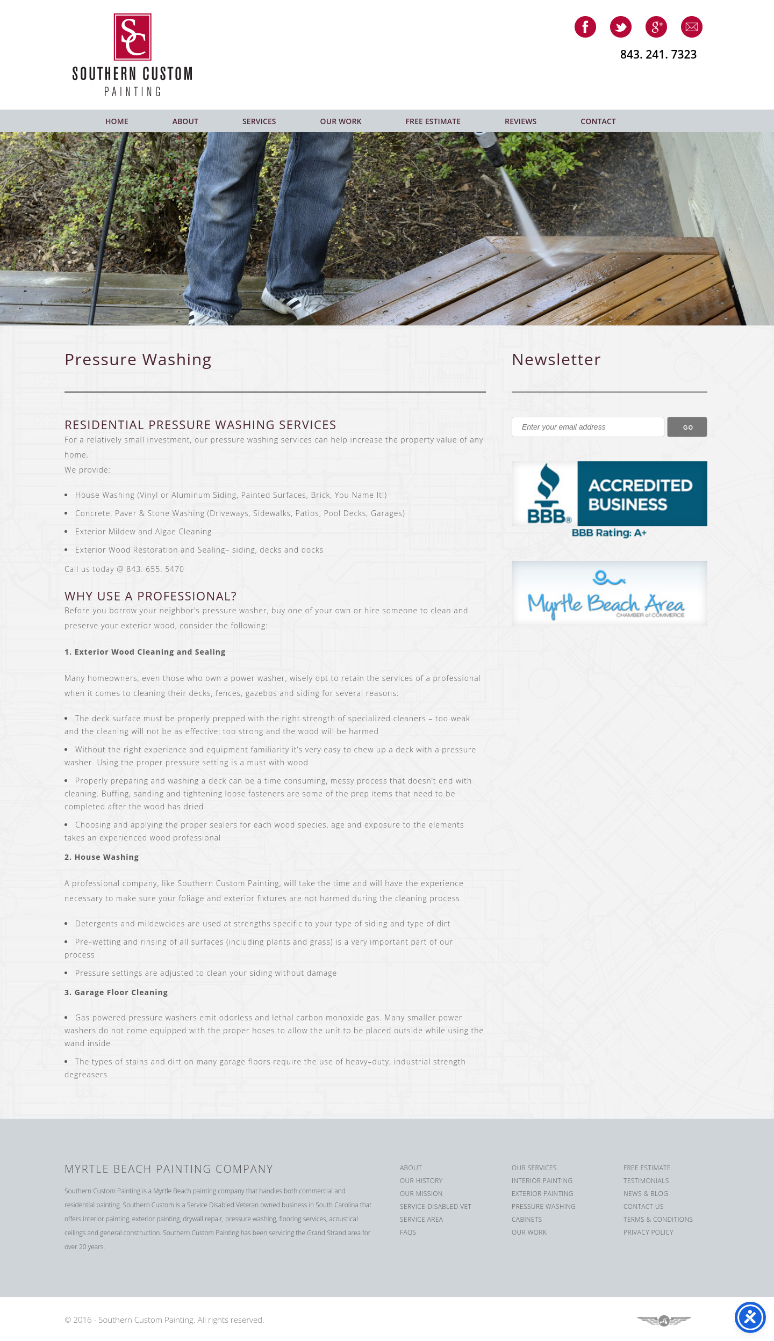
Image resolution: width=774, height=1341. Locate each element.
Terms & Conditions (658, 1219)
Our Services (534, 1167)
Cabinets (527, 1219)
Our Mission (421, 1193)
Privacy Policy (648, 1232)
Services (259, 121)
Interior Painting (542, 1180)
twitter (620, 26)
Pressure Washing (544, 1206)
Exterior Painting (543, 1193)
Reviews (520, 121)
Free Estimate (433, 121)
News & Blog (646, 1193)
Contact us (644, 1206)
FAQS (408, 1232)
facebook (585, 26)
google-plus (656, 26)
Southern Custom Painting (140, 54)
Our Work (341, 121)
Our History (421, 1180)
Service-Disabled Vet (435, 1206)
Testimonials (646, 1180)
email (691, 26)
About (185, 121)
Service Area (421, 1219)
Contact (598, 121)
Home (116, 121)
